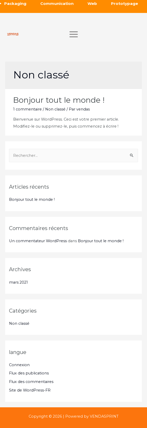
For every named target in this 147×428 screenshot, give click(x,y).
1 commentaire (27, 109)
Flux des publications (29, 373)
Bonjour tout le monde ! (58, 100)
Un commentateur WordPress (38, 241)
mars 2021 (18, 282)
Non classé (55, 109)
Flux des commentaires (31, 381)
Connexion (19, 365)
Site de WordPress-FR (30, 390)
